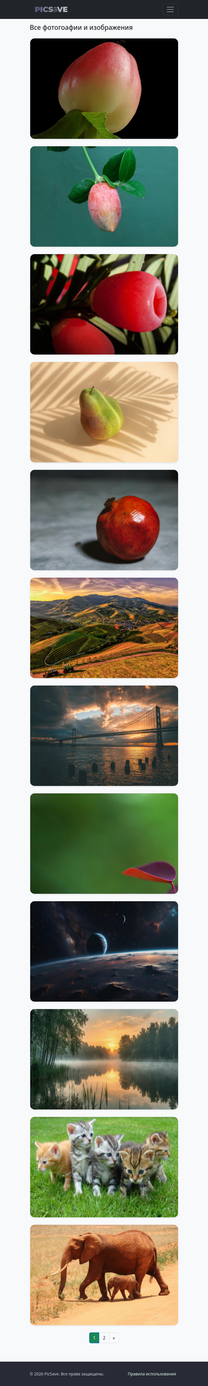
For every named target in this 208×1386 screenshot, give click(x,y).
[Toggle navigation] (170, 9)
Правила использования (152, 1374)
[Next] (114, 1337)
